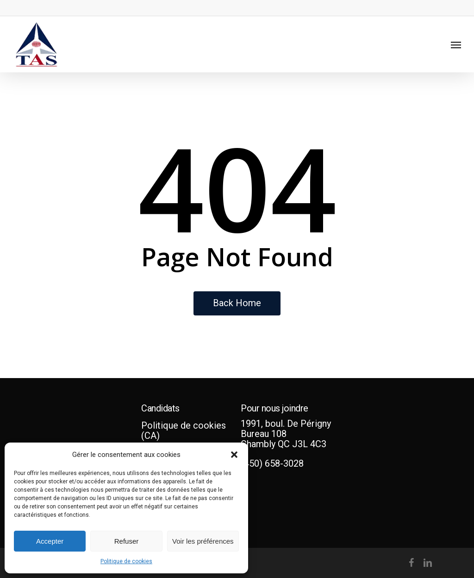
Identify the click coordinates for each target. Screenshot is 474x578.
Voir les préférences (203, 541)
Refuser (126, 541)
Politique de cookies (126, 561)
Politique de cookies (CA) (183, 430)
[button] (234, 454)
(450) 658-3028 (272, 463)
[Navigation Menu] (456, 44)
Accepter (49, 541)
